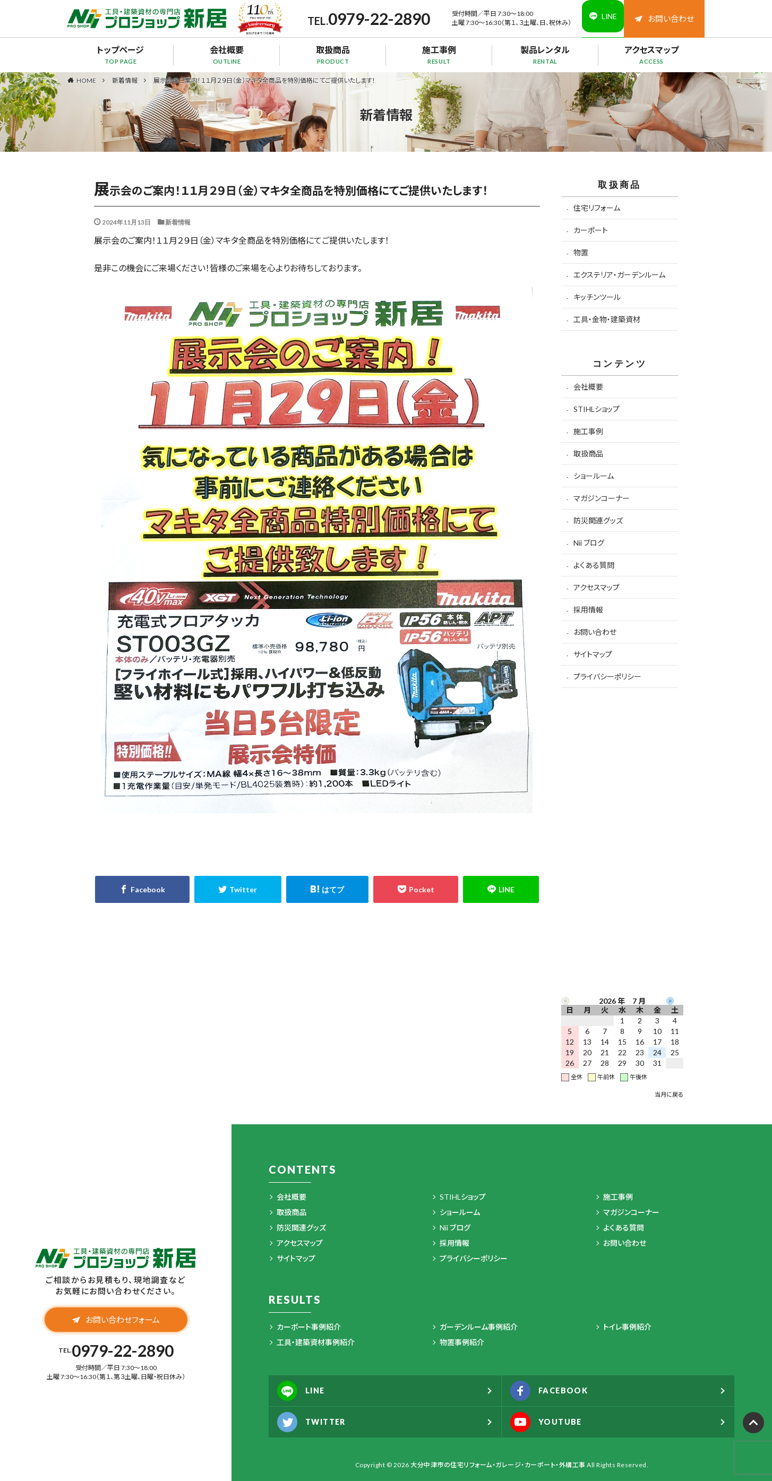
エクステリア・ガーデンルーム (619, 274)
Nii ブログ (588, 542)
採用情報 (588, 609)
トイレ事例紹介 (627, 1326)
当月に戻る (669, 1094)
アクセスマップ (651, 55)
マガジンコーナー (601, 498)
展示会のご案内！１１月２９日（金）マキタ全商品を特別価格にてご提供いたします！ (264, 80)
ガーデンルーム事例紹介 (479, 1326)
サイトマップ (592, 654)
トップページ (120, 55)
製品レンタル (545, 55)
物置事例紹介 (462, 1342)
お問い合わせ (664, 18)
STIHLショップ (596, 409)
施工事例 (439, 55)
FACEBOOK (553, 1391)
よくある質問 (593, 565)
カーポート (590, 230)
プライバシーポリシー (607, 676)
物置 (580, 252)
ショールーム (593, 475)
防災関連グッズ (598, 520)
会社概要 (227, 55)
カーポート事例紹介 (309, 1326)
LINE (304, 1391)
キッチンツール (597, 297)
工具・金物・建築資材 (606, 319)
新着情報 (125, 80)
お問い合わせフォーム (116, 1322)
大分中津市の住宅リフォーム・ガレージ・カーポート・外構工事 (498, 1465)
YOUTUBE (550, 1422)
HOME (86, 80)
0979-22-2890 (370, 18)
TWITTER (316, 1422)
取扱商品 (333, 55)
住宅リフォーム (596, 207)
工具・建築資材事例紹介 (316, 1342)
